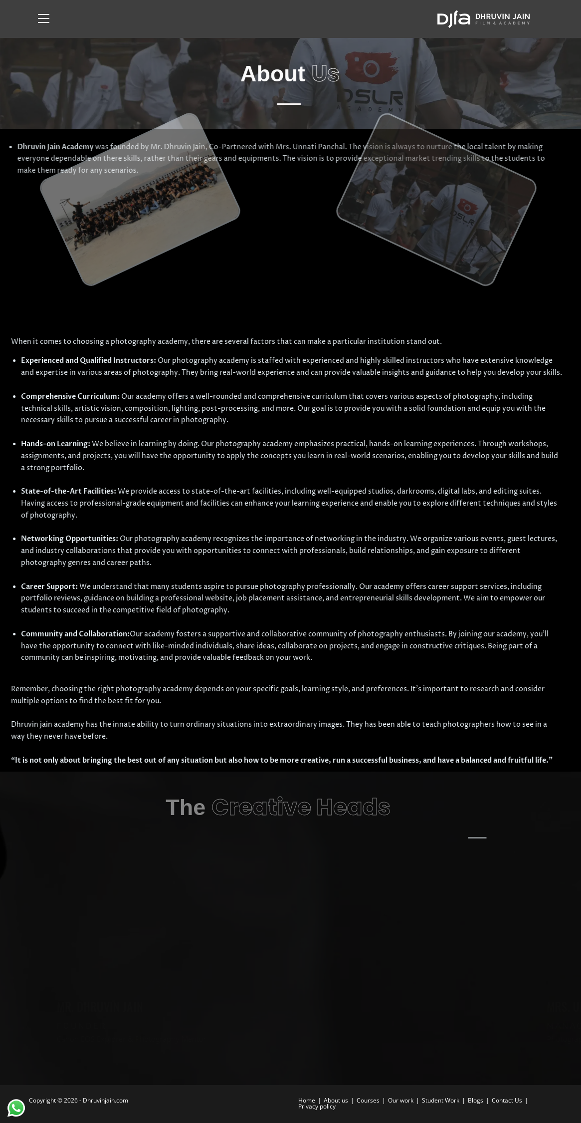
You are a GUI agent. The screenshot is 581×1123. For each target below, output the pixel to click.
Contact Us (507, 1100)
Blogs (475, 1100)
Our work (400, 1100)
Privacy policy (317, 1106)
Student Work (440, 1100)
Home (306, 1100)
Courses (368, 1100)
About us (336, 1100)
